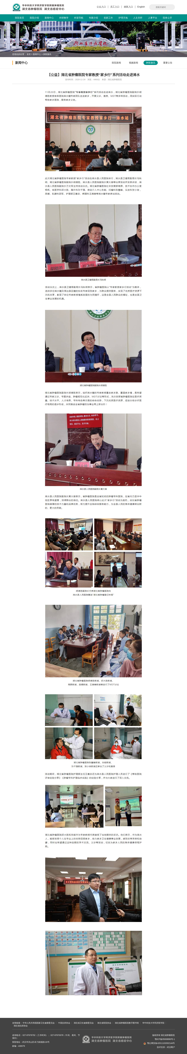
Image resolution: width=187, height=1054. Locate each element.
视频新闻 (133, 63)
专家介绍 (93, 18)
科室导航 (78, 18)
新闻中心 (49, 19)
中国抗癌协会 (64, 1023)
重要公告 (167, 63)
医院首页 (19, 18)
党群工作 (108, 18)
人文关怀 (137, 18)
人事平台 (152, 18)
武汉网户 (171, 1047)
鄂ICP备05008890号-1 (165, 1039)
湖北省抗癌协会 (21, 1026)
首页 (29, 54)
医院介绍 (34, 18)
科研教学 (63, 18)
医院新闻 (116, 63)
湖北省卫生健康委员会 (84, 1023)
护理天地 (123, 18)
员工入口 (114, 7)
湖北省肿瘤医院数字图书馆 (127, 1023)
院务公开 (167, 18)
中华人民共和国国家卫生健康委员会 (39, 1023)
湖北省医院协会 (104, 1023)
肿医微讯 (47, 54)
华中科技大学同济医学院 (153, 1023)
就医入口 (128, 7)
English (141, 7)
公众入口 (101, 7)
